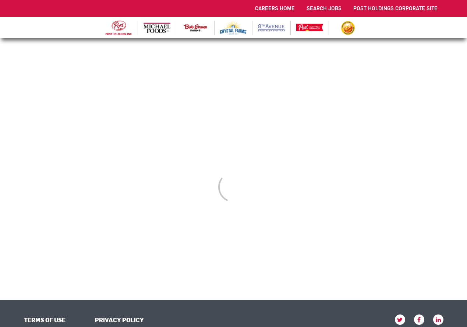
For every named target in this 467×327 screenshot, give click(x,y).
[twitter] (400, 319)
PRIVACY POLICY (119, 320)
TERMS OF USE (45, 320)
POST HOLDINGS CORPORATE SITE (395, 8)
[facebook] (419, 319)
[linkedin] (438, 319)
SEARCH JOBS (324, 8)
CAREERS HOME (275, 8)
